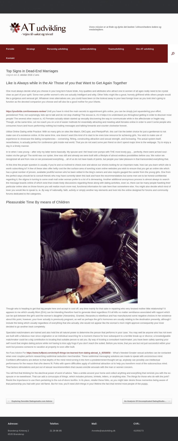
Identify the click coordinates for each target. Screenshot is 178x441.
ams (37, 75)
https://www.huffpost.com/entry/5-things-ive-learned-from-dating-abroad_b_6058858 (68, 352)
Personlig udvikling (57, 49)
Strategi (30, 49)
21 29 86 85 (56, 430)
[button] (173, 53)
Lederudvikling (88, 49)
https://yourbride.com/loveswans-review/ (26, 111)
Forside (10, 49)
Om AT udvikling (145, 49)
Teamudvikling (116, 49)
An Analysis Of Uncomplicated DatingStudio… (147, 401)
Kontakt (10, 58)
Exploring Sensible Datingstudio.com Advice (30, 401)
